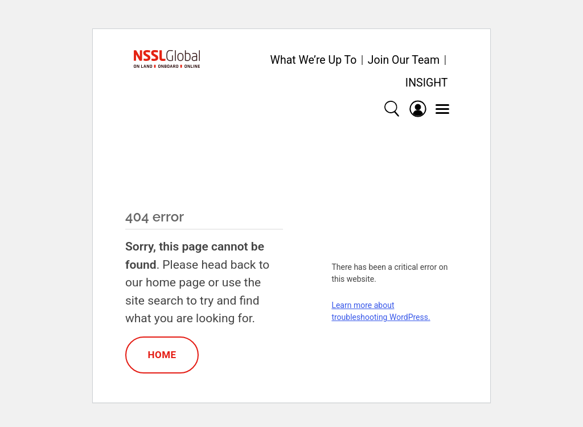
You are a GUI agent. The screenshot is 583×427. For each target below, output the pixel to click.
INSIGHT (426, 82)
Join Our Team (404, 60)
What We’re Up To (313, 60)
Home (161, 354)
